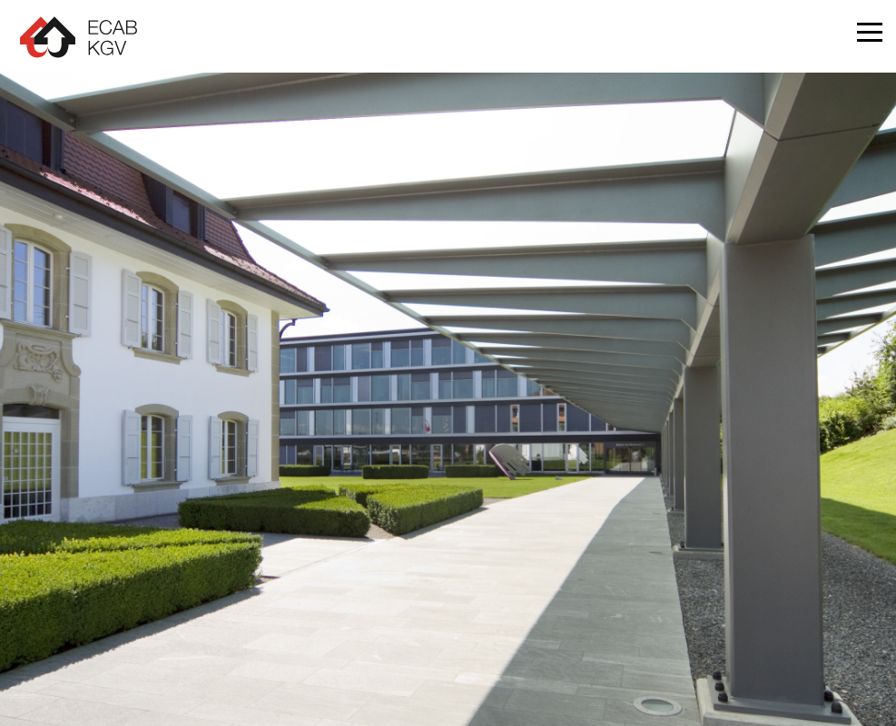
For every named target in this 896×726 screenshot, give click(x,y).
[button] (869, 36)
